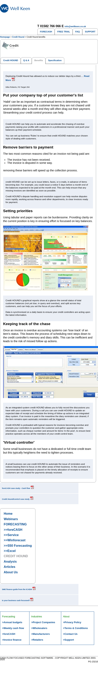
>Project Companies (43, 622)
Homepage (5, 37)
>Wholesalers (39, 628)
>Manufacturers (40, 633)
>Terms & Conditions (75, 628)
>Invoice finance (11, 639)
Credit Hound (18, 37)
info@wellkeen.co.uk (75, 26)
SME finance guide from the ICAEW (19, 589)
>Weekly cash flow (13, 628)
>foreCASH (8, 633)
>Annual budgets (12, 622)
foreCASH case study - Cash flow (18, 488)
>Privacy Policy (72, 622)
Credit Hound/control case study (17, 499)
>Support (68, 639)
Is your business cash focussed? (17, 600)
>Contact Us (70, 633)
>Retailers (37, 639)
